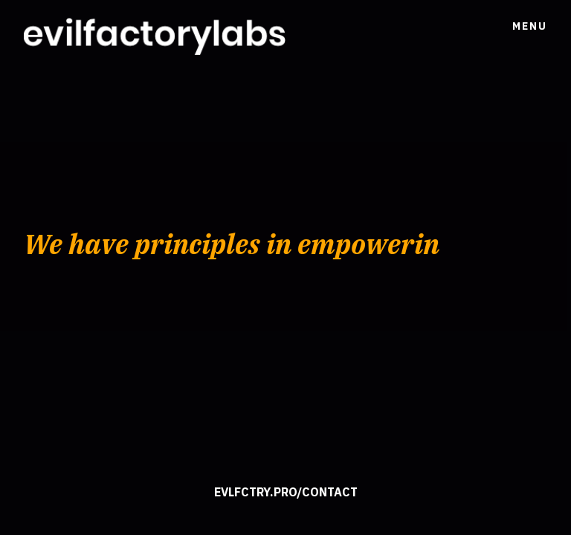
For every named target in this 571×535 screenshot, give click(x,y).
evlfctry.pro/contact (286, 491)
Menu (529, 26)
